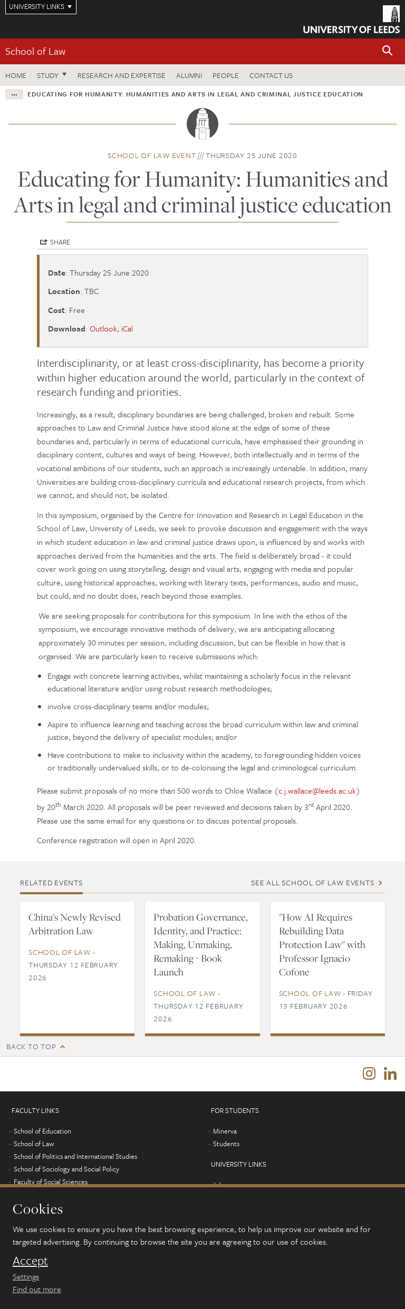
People (226, 75)
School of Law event (152, 155)
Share (60, 242)
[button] (387, 51)
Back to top (31, 1046)
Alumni (189, 75)
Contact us (271, 75)
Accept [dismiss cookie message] (30, 1260)
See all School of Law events (312, 882)
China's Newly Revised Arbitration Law (74, 923)
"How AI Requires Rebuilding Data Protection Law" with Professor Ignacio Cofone (322, 944)
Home (15, 75)
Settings (26, 1276)
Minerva (225, 1131)
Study (48, 75)
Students (226, 1143)
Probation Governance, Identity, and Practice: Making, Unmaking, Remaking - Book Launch (200, 944)
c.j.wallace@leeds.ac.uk (317, 790)
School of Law (35, 51)
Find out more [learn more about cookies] (37, 1289)
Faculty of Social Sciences (51, 1181)
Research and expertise (122, 75)
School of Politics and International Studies (75, 1156)
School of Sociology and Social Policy (66, 1169)
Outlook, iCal (111, 328)
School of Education (42, 1131)
